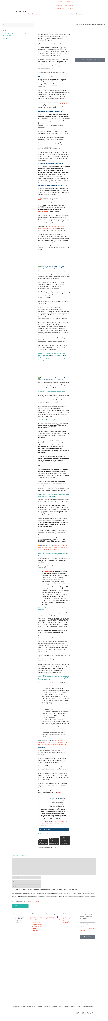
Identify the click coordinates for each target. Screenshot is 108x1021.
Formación (69, 1)
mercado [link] (41, 98)
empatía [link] (48, 655)
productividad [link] (43, 534)
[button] (18, 41)
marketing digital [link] (55, 143)
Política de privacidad (34, 901)
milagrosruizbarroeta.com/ (47, 825)
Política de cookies (40, 1013)
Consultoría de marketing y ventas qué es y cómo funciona (53, 742)
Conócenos (60, 8)
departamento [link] (43, 303)
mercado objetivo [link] (51, 397)
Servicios (59, 1)
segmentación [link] (47, 696)
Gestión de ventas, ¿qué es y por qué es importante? (52, 547)
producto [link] (60, 401)
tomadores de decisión (59, 104)
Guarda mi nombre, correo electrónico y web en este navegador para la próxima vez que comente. (46, 889)
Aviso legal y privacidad (20, 1013)
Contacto (70, 8)
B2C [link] (54, 94)
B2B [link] (57, 34)
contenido (47, 571)
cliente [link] (59, 178)
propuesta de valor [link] (56, 618)
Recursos (59, 5)
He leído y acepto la (26, 901)
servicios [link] (54, 85)
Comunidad (69, 5)
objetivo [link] (42, 114)
